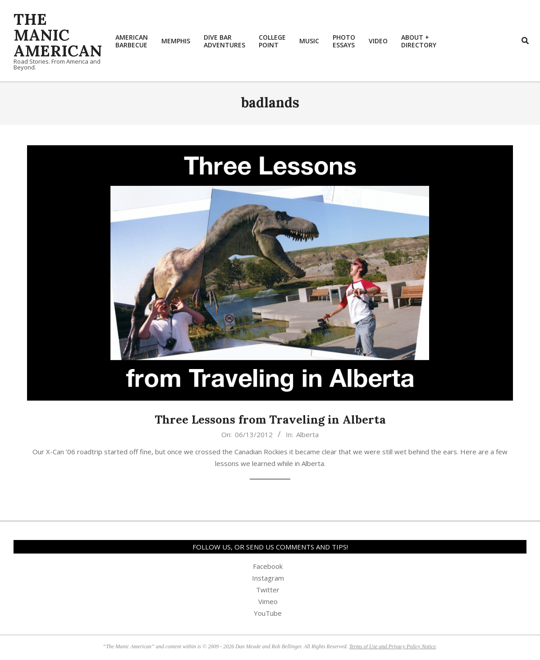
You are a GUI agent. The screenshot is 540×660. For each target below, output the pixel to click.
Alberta (307, 434)
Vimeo (268, 601)
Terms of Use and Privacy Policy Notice (392, 646)
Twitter (267, 589)
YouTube (268, 613)
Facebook (268, 566)
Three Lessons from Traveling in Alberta (270, 419)
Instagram (268, 577)
